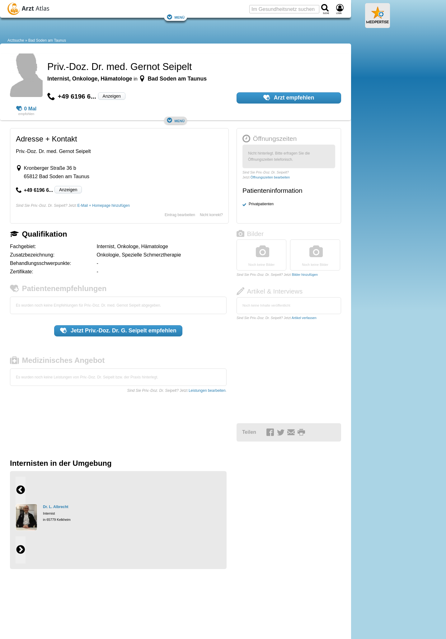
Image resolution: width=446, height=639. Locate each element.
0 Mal (26, 109)
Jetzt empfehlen (118, 330)
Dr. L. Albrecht (55, 507)
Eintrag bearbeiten (180, 215)
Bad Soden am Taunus (47, 40)
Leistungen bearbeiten (207, 390)
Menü (176, 17)
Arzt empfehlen (288, 97)
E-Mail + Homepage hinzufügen (103, 205)
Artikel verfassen (304, 318)
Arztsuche (15, 40)
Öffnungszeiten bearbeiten (270, 177)
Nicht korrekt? (211, 215)
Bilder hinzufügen (305, 274)
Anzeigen (112, 96)
